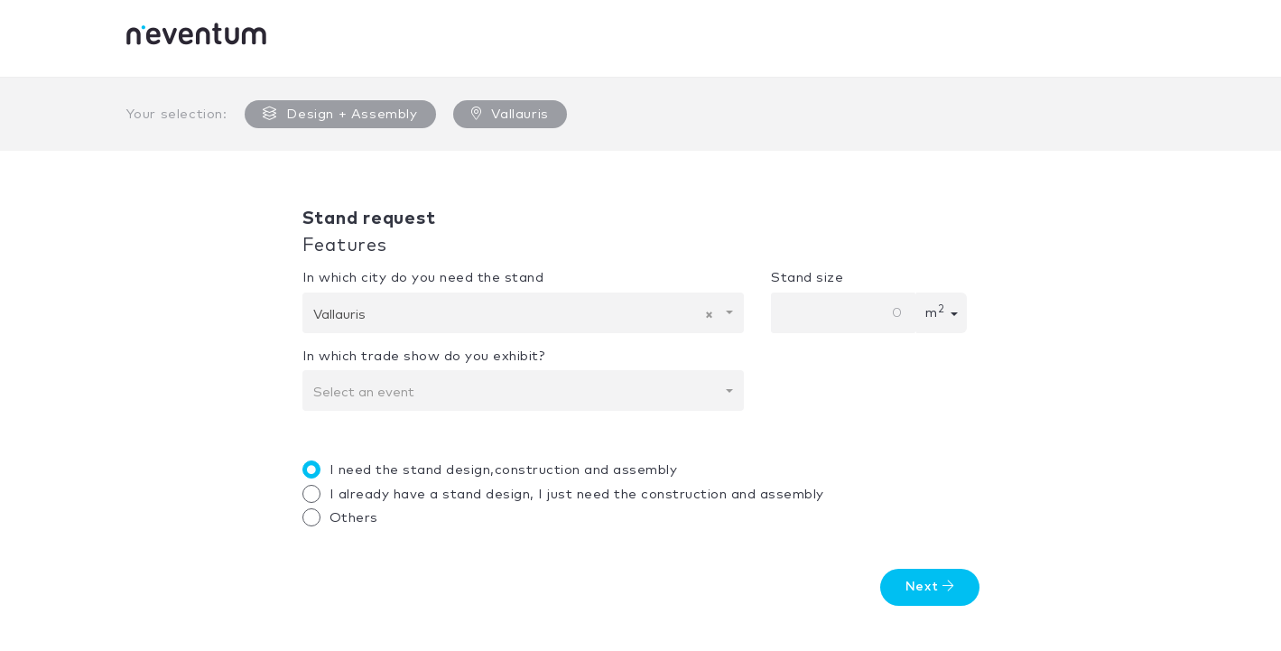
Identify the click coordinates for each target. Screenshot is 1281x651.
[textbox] (518, 393)
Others (344, 517)
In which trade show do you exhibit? (423, 356)
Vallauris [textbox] (513, 315)
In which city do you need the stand (423, 277)
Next (929, 586)
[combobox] (523, 313)
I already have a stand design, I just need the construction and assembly (567, 494)
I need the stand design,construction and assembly (494, 469)
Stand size (807, 277)
